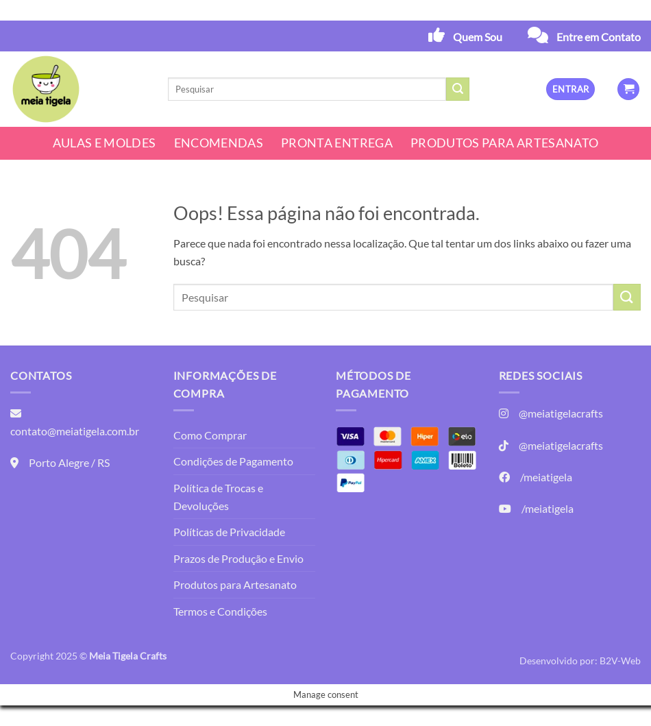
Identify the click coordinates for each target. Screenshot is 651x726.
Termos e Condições (220, 611)
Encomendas (219, 143)
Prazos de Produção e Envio (238, 558)
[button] (570, 89)
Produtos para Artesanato (504, 143)
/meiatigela (546, 476)
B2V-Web (620, 660)
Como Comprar (210, 434)
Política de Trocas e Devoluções (218, 496)
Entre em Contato (598, 36)
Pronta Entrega (337, 143)
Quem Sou (477, 36)
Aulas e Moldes (104, 143)
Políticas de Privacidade (229, 531)
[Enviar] (457, 89)
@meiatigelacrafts (561, 413)
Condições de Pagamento (233, 461)
